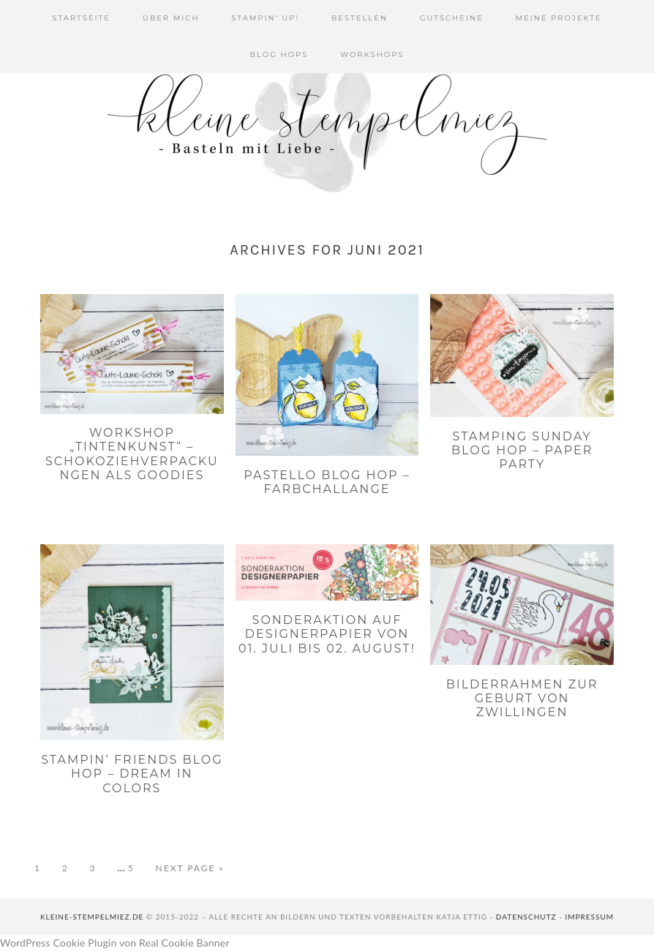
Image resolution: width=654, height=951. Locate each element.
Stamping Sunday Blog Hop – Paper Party (522, 450)
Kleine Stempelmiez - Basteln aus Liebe (327, 124)
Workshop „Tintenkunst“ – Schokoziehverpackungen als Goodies (132, 454)
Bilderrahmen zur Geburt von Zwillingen (522, 698)
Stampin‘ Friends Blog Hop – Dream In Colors (131, 773)
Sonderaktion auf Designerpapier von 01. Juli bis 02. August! (327, 634)
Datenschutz (526, 916)
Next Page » (190, 868)
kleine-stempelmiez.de (91, 916)
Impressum (589, 916)
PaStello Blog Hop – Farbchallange (327, 482)
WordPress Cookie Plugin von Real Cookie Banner (115, 942)
